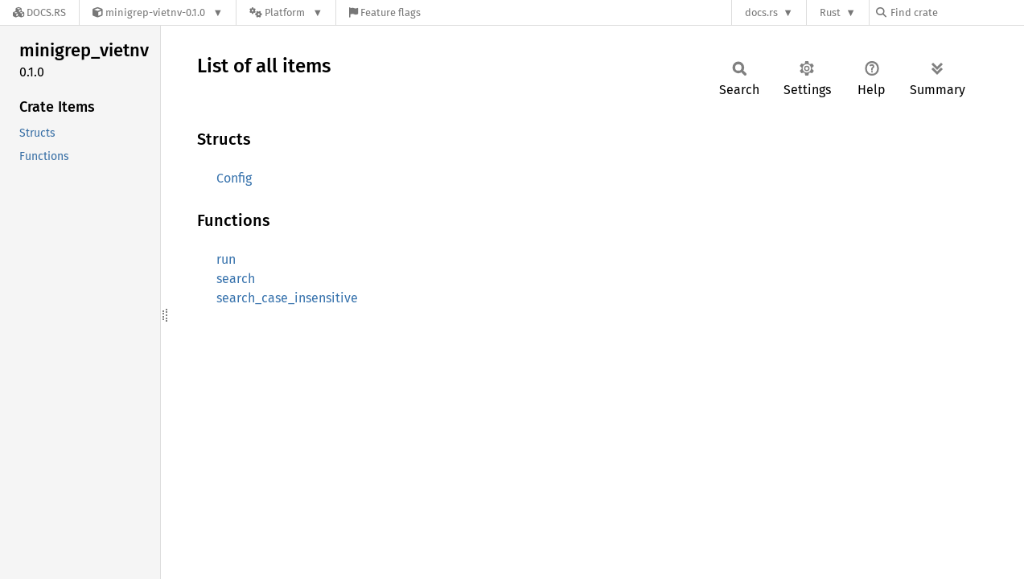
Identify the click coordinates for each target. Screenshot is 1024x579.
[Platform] (285, 12)
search (235, 278)
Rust (830, 12)
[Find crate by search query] (956, 12)
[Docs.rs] (39, 12)
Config (234, 178)
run (226, 259)
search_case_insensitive (287, 298)
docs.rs (761, 12)
